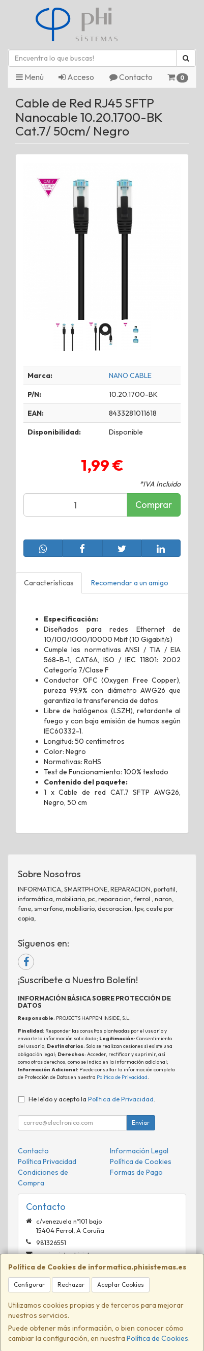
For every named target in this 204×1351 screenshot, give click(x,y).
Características (49, 582)
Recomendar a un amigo (129, 582)
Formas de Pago (136, 1172)
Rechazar (70, 1284)
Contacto (131, 77)
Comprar (153, 504)
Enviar (141, 1122)
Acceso (76, 77)
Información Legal (139, 1150)
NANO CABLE (130, 375)
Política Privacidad (47, 1161)
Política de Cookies (157, 1338)
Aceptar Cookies (120, 1284)
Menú (30, 77)
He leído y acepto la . (91, 1099)
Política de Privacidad (122, 1077)
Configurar (29, 1284)
